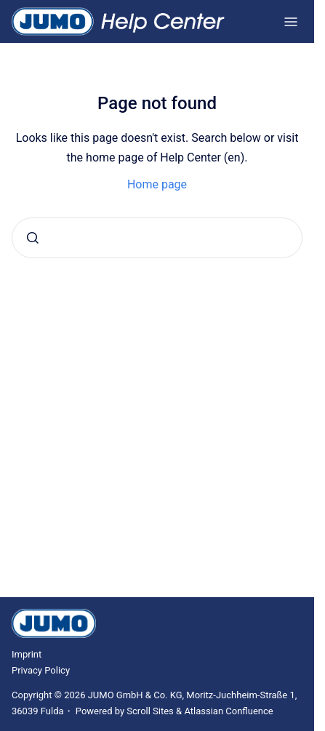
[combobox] (157, 237)
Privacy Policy (41, 670)
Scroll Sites (150, 711)
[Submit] (32, 237)
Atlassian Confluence (228, 711)
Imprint (26, 654)
